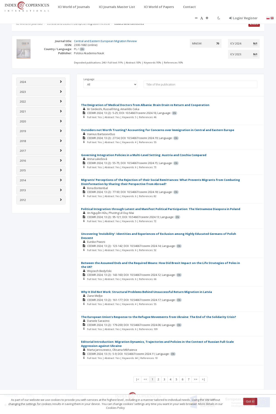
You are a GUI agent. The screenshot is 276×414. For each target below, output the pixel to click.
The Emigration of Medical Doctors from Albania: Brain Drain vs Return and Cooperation (145, 105)
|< (137, 379)
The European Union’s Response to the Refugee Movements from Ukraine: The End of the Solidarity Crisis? (158, 317)
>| (203, 379)
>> (195, 379)
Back (254, 24)
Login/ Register (243, 18)
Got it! (250, 401)
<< (145, 379)
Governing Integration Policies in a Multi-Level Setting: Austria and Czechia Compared (143, 155)
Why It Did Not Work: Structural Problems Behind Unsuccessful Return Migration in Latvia (146, 292)
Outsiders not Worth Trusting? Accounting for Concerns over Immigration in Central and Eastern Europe (157, 130)
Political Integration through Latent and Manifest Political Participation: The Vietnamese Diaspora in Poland (160, 209)
